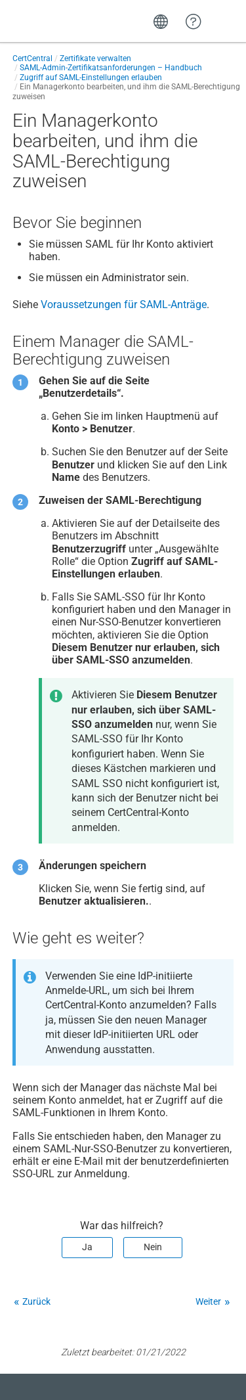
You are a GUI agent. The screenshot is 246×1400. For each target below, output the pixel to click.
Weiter (208, 1301)
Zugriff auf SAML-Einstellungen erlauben (91, 77)
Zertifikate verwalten (95, 58)
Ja (87, 1247)
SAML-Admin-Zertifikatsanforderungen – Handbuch (111, 67)
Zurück (36, 1301)
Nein (153, 1247)
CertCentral (32, 58)
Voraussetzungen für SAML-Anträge (124, 304)
